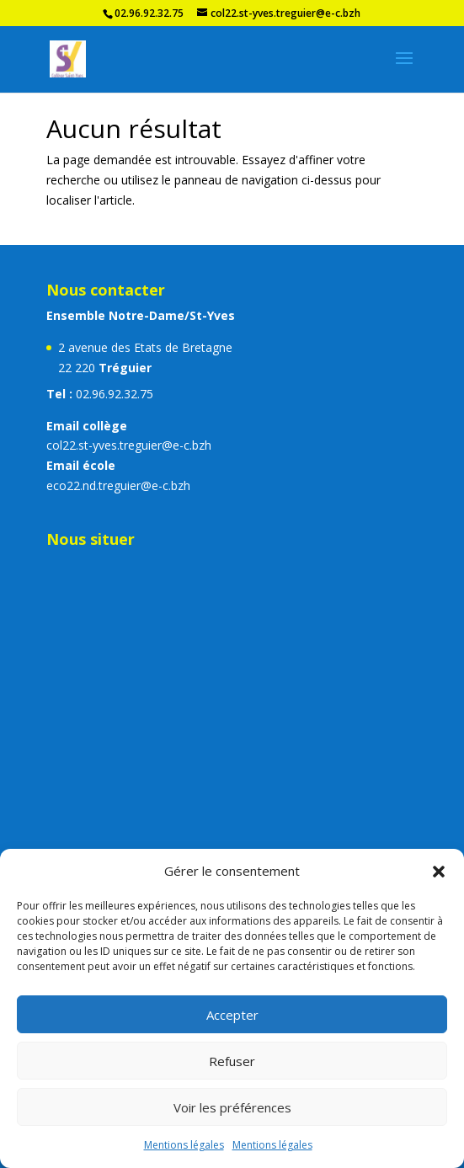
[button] (438, 871)
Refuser (232, 1061)
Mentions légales (184, 1145)
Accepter (232, 1014)
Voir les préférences (232, 1107)
